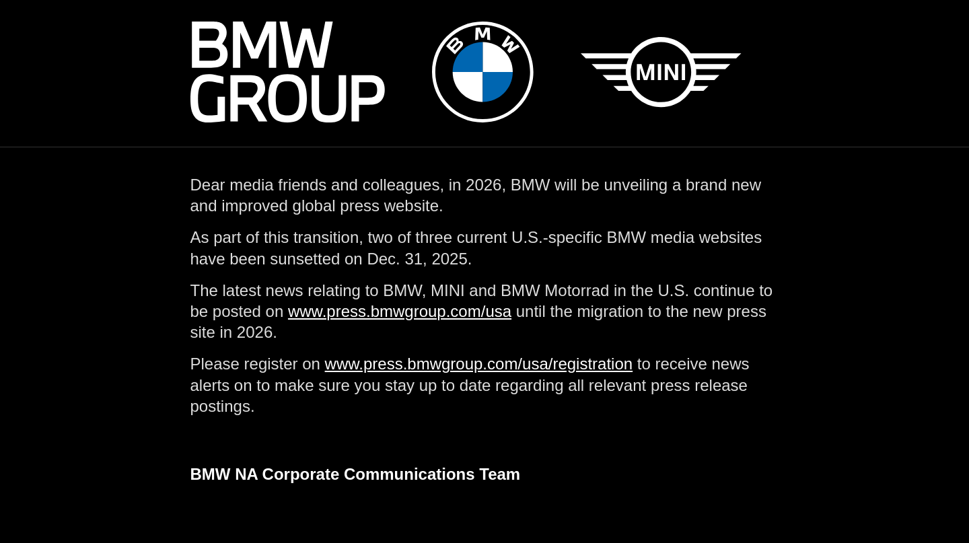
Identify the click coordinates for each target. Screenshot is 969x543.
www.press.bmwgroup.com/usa (399, 311)
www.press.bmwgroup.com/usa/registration (479, 364)
